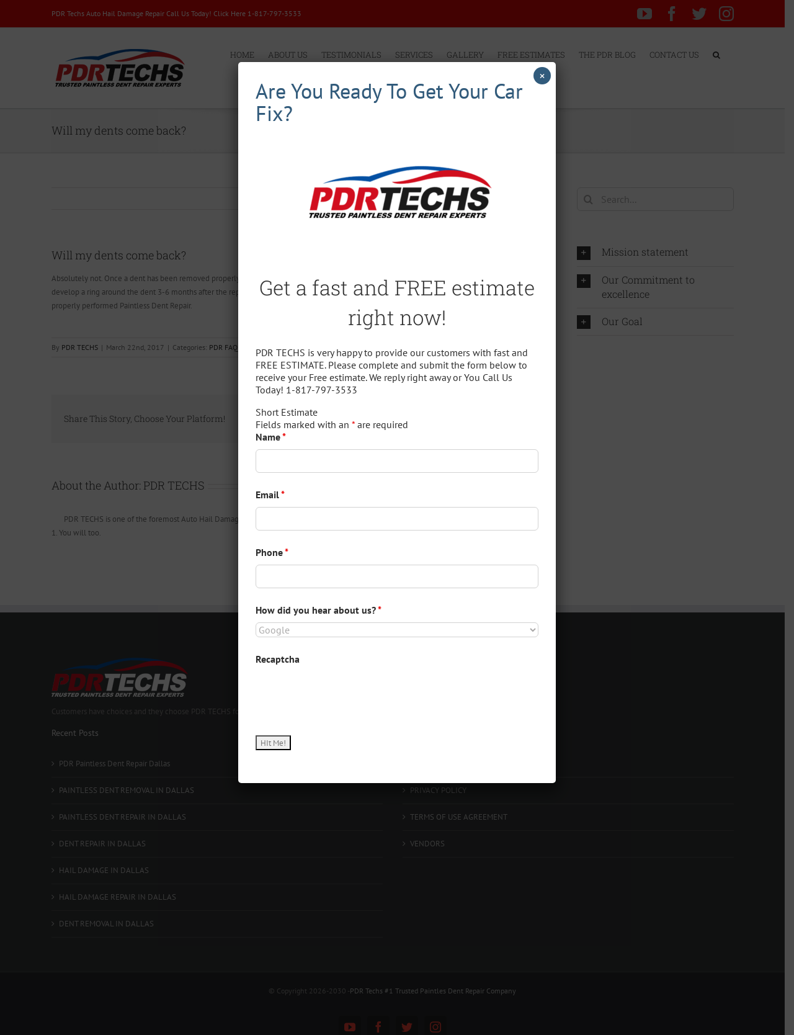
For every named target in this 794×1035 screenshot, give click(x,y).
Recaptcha (278, 659)
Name (271, 437)
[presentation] (350, 695)
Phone (272, 552)
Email (270, 494)
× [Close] (542, 76)
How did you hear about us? (318, 610)
